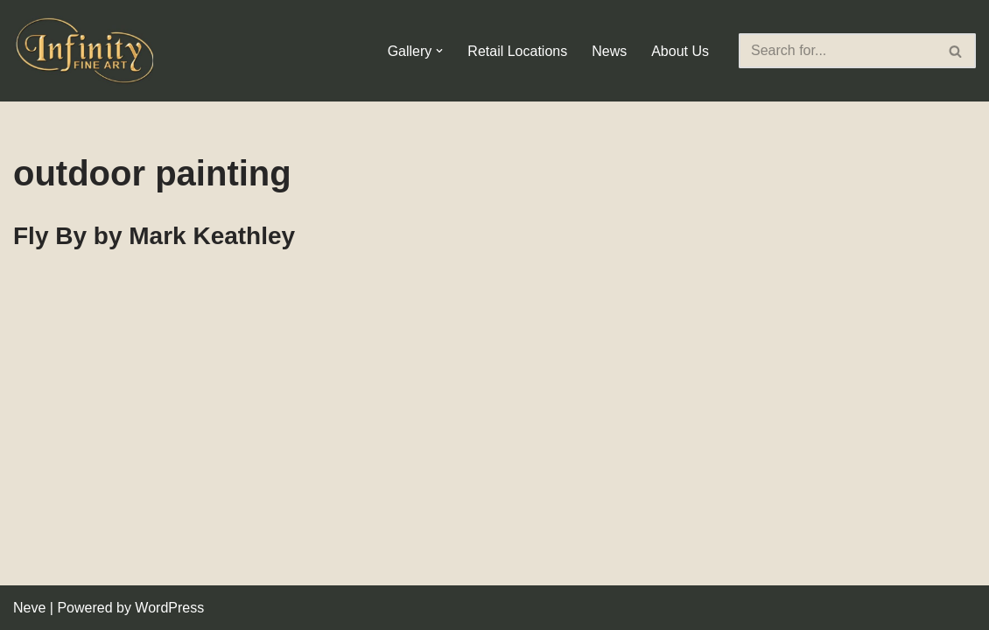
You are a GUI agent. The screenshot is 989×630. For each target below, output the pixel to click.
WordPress (169, 607)
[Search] (837, 50)
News (609, 51)
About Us (680, 51)
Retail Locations (517, 51)
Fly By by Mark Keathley (154, 235)
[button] (439, 50)
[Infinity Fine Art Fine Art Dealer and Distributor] (87, 51)
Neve (29, 607)
